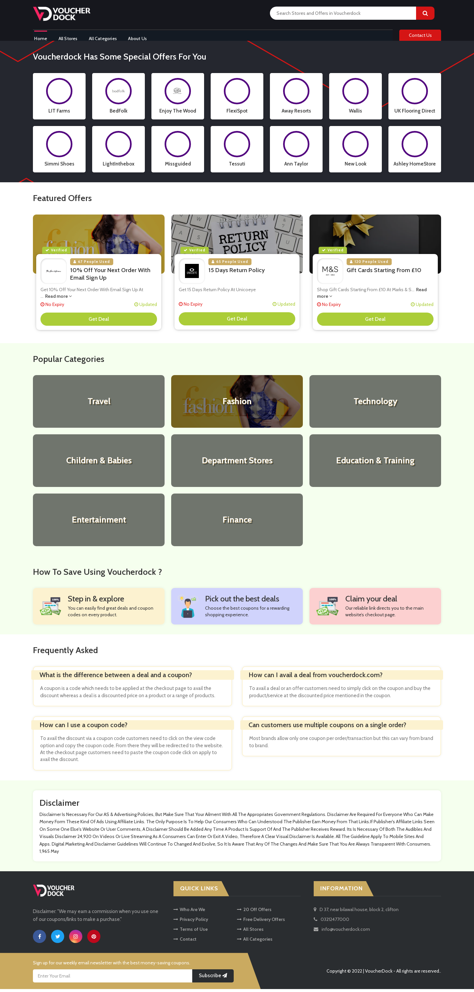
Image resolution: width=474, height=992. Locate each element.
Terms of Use (190, 932)
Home (39, 37)
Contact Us (420, 37)
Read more (58, 299)
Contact (185, 942)
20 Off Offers (254, 912)
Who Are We (189, 912)
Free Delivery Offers (261, 922)
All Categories (105, 37)
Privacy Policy (190, 922)
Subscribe (213, 978)
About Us (141, 37)
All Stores (68, 37)
